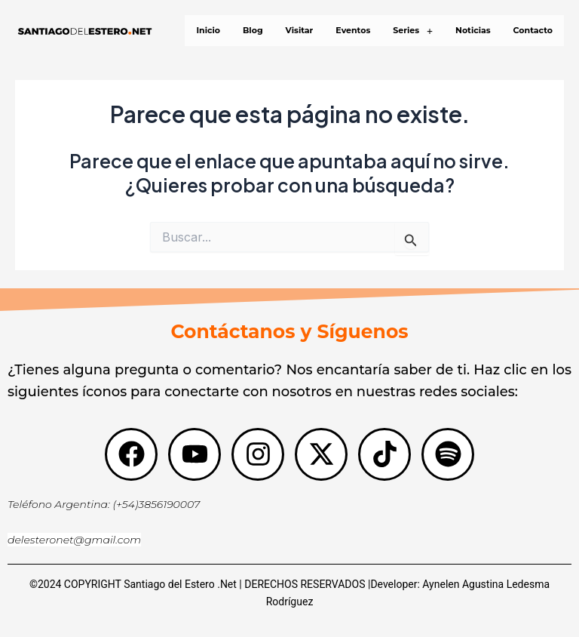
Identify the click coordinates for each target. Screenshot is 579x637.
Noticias (473, 30)
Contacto (533, 30)
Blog (253, 30)
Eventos (352, 30)
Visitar (300, 30)
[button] (412, 30)
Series (413, 30)
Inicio (208, 30)
